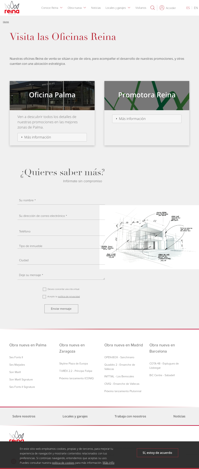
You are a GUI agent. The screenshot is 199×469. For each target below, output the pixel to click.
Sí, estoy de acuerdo (157, 453)
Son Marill (15, 372)
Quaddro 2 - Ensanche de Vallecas (119, 367)
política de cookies (63, 463)
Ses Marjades (17, 364)
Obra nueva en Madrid (123, 345)
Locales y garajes (116, 8)
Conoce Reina (50, 8)
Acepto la (52, 296)
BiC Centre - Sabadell (162, 375)
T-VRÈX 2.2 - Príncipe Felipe (75, 371)
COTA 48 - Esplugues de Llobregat (164, 366)
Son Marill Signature (21, 379)
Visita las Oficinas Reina (63, 37)
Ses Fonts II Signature (22, 387)
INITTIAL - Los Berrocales (119, 376)
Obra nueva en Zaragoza (72, 348)
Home (6, 21)
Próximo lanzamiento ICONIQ (76, 378)
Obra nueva (75, 8)
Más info (108, 462)
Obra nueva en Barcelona (162, 348)
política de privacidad (69, 296)
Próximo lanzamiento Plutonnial (122, 391)
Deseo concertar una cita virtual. (64, 289)
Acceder (171, 8)
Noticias (97, 8)
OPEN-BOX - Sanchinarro (119, 357)
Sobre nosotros (23, 416)
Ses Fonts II (16, 357)
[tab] (52, 137)
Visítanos (141, 8)
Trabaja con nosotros (131, 416)
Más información (37, 137)
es (188, 8)
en (196, 8)
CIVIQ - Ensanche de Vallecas (121, 383)
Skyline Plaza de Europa (73, 363)
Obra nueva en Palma (27, 345)
